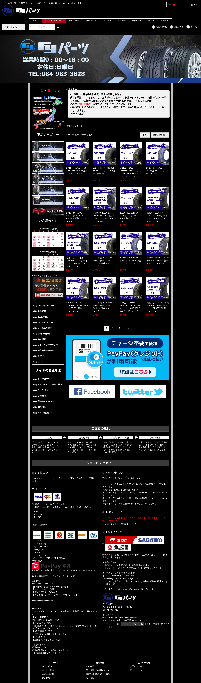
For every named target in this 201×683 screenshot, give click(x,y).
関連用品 (39, 407)
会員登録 (39, 311)
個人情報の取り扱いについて (99, 670)
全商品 (69, 126)
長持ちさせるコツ (43, 401)
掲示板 (151, 20)
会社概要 (108, 20)
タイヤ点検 (40, 390)
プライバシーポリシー (45, 345)
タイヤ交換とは (42, 412)
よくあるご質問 (42, 328)
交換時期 (39, 396)
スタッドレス (80, 126)
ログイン (192, 27)
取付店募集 (137, 20)
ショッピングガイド (44, 322)
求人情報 (164, 20)
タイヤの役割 (41, 379)
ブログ (38, 361)
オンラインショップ (54, 20)
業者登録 (46, 678)
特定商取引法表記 (43, 350)
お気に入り (176, 27)
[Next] (127, 328)
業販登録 (122, 20)
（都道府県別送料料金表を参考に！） (119, 523)
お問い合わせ (91, 20)
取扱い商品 (74, 20)
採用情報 (90, 678)
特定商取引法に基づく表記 (98, 674)
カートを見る (48, 670)
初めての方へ (136, 670)
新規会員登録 (159, 27)
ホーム (35, 20)
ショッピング (48, 666)
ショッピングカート (44, 305)
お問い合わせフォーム (132, 624)
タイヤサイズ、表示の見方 (47, 384)
